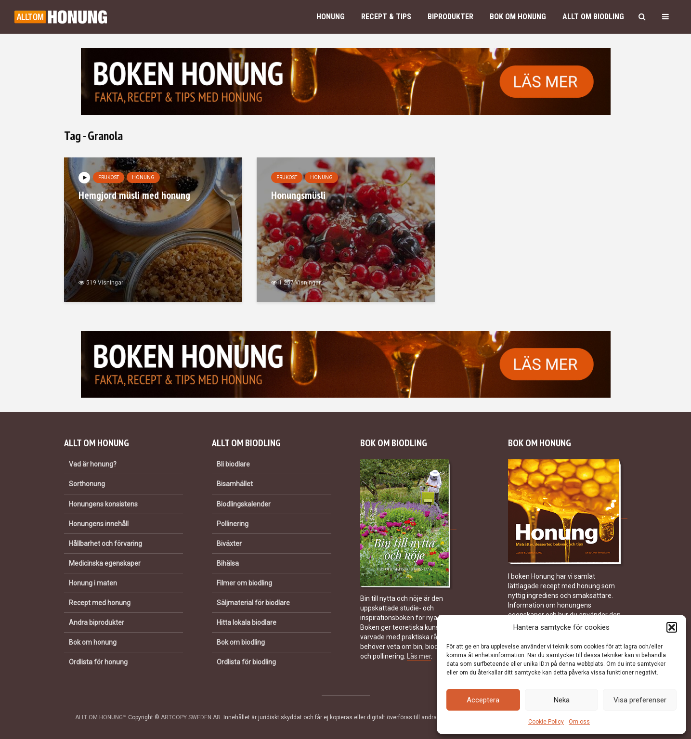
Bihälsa (228, 563)
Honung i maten (93, 583)
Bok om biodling (241, 642)
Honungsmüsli (298, 195)
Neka (562, 700)
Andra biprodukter (96, 622)
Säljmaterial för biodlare (253, 603)
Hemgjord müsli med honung (134, 195)
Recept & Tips (386, 16)
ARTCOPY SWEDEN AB (191, 717)
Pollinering (232, 524)
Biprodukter (450, 16)
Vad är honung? (93, 464)
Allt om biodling (593, 16)
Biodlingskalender (244, 504)
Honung (330, 16)
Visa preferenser (639, 700)
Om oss (579, 721)
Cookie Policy (546, 721)
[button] (672, 627)
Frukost (108, 177)
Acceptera (483, 700)
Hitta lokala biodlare (246, 622)
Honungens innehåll (99, 524)
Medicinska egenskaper (105, 563)
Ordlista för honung (98, 662)
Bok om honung (518, 16)
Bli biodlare (233, 464)
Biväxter (229, 543)
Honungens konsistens (103, 504)
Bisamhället (235, 484)
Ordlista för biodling (246, 662)
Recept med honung (99, 603)
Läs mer (419, 656)
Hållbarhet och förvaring (105, 543)
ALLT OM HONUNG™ (101, 717)
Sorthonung (87, 484)
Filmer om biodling (244, 583)
